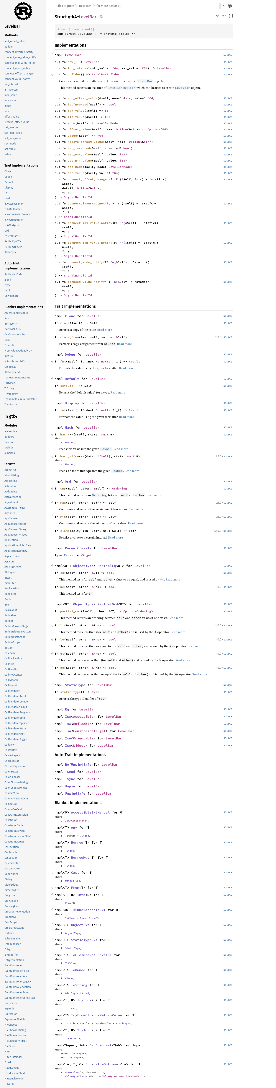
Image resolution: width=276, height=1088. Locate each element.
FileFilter (9, 1046)
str (128, 98)
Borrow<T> (10, 323)
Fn (118, 179)
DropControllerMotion (17, 911)
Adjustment (11, 502)
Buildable (10, 615)
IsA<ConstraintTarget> (17, 214)
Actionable (10, 491)
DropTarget (10, 922)
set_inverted (11, 127)
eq (62, 573)
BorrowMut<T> (12, 329)
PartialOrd (108, 604)
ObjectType (83, 566)
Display (8, 187)
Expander (9, 1008)
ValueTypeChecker (77, 1076)
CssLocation (11, 847)
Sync (71, 779)
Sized (85, 835)
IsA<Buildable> (13, 209)
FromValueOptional (102, 1064)
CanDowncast (100, 1045)
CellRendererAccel (15, 696)
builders (9, 436)
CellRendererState (15, 728)
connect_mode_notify (17, 68)
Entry (7, 949)
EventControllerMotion (17, 987)
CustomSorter (12, 868)
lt (62, 625)
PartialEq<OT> (12, 241)
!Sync (7, 285)
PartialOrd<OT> (13, 246)
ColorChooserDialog (16, 782)
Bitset (8, 577)
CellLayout (10, 685)
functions (10, 442)
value (7, 154)
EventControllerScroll (16, 992)
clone (65, 323)
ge (62, 667)
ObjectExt (10, 366)
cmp (63, 488)
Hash (7, 198)
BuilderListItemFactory (17, 631)
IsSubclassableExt (15, 361)
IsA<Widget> (11, 225)
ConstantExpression (16, 814)
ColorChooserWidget (16, 787)
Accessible (10, 480)
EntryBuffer (11, 954)
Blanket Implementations (23, 307)
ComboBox (10, 804)
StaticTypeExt (12, 372)
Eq (5, 193)
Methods (11, 35)
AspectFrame (12, 556)
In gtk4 (10, 416)
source (221, 16)
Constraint (10, 820)
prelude (9, 447)
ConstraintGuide (14, 825)
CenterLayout (12, 755)
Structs (9, 464)
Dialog (8, 879)
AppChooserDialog (15, 529)
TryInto (84, 1030)
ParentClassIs (12, 236)
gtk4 (72, 16)
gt (62, 653)
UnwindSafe (11, 295)
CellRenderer (12, 690)
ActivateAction (13, 497)
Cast (7, 339)
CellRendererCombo (16, 701)
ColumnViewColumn (16, 798)
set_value (10, 149)
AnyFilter (9, 513)
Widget (86, 555)
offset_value (11, 116)
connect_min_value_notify (19, 62)
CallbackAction (13, 658)
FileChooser (11, 1024)
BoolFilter (10, 594)
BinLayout (10, 572)
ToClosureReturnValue (17, 377)
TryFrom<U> (11, 393)
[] (231, 16)
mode (7, 106)
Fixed (7, 1062)
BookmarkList (12, 588)
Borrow (77, 842)
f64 (115, 68)
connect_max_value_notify (20, 57)
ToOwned (9, 383)
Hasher (69, 442)
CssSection (10, 857)
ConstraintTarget (14, 841)
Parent (69, 555)
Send (71, 772)
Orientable (83, 738)
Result (134, 361)
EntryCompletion (14, 960)
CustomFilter (11, 863)
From (75, 887)
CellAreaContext (13, 674)
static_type (70, 692)
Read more (104, 330)
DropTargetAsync (14, 927)
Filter (7, 1051)
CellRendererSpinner (16, 723)
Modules (10, 425)
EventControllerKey (15, 976)
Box (6, 604)
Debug (8, 176)
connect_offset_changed (19, 73)
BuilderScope (12, 642)
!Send (7, 279)
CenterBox (10, 750)
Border (8, 599)
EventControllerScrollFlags (19, 997)
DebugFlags (11, 874)
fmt (63, 361)
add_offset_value (14, 41)
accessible (10, 431)
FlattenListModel (14, 1078)
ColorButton (11, 771)
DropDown (10, 917)
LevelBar (12, 26)
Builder (8, 620)
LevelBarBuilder (106, 74)
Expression (10, 1014)
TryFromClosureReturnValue (20, 399)
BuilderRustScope (14, 637)
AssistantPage (12, 567)
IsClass (70, 918)
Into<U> (8, 356)
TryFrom (84, 1000)
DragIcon (9, 895)
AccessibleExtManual (16, 313)
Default (8, 182)
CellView (9, 744)
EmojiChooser (12, 944)
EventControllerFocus (16, 970)
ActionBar (10, 486)
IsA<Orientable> (13, 220)
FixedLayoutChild (14, 1073)
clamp (65, 531)
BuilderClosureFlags (16, 626)
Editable (9, 933)
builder (8, 46)
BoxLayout (10, 610)
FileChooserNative (15, 1035)
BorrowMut (80, 857)
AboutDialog (11, 475)
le (62, 639)
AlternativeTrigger (14, 507)
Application (11, 540)
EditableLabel (12, 938)
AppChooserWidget (15, 534)
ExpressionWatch (14, 1019)
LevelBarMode (107, 123)
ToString (9, 388)
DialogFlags (11, 884)
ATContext (10, 470)
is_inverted (11, 89)
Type (95, 692)
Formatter (104, 361)
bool (112, 104)
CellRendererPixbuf (15, 707)
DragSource (11, 900)
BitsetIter (10, 583)
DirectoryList (11, 890)
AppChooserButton (15, 524)
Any (6, 318)
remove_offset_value (16, 122)
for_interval (11, 84)
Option (121, 129)
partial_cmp (70, 611)
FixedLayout (11, 1067)
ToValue (70, 963)
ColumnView (11, 793)
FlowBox (9, 1084)
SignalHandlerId (78, 197)
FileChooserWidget (15, 1041)
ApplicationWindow (15, 550)
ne (62, 587)
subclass (9, 453)
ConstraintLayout (14, 830)
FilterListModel (13, 1057)
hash (64, 434)
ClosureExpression (15, 766)
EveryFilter (10, 1003)
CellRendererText (14, 734)
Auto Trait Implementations (17, 265)
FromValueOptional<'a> (18, 350)
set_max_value (13, 132)
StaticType (10, 252)
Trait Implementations (21, 165)
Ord (6, 230)
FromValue (98, 1023)
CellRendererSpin (14, 717)
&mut (105, 434)
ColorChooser (12, 777)
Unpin (7, 290)
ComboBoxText (13, 809)
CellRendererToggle (15, 739)
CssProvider (11, 852)
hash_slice (69, 456)
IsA (68, 716)
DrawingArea (11, 906)
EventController (13, 965)
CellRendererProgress (17, 712)
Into (81, 895)
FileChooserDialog (15, 1030)
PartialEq (107, 566)
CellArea (9, 664)
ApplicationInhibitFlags (18, 545)
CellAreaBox (11, 669)
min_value (10, 100)
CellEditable (11, 680)
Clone (7, 171)
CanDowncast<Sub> (15, 334)
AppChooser (11, 518)
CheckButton (11, 760)
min (63, 516)
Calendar (9, 653)
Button (8, 647)
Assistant (9, 561)
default (66, 386)
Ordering (119, 488)
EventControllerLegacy (17, 981)
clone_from (69, 337)
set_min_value (13, 138)
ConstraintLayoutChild (17, 836)
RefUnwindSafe (13, 274)
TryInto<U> (10, 404)
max (63, 502)
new (6, 111)
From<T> (9, 345)
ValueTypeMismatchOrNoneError (123, 1076)
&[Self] (103, 456)
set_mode (10, 143)
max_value (10, 95)
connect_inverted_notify (18, 52)
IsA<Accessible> (13, 203)
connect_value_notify (17, 79)
